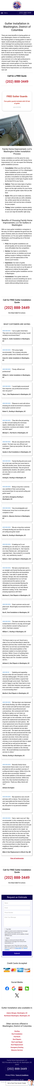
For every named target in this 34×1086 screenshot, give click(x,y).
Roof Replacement (17, 1040)
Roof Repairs (17, 1035)
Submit (17, 949)
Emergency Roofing (17, 1043)
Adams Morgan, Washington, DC (17, 1009)
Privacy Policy (18, 944)
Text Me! (8, 925)
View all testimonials (17, 854)
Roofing (17, 1027)
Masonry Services (17, 1046)
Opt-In (7, 934)
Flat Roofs (17, 1032)
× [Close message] (26, 1081)
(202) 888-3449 (25, 13)
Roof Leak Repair (16, 1038)
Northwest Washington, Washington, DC (17, 1011)
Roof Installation (17, 1030)
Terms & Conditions (22, 1071)
